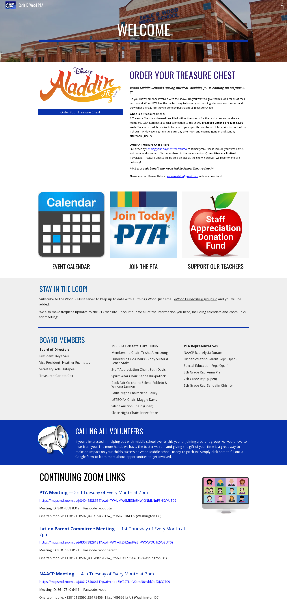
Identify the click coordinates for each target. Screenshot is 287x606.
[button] (282, 5)
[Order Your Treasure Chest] (80, 112)
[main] (143, 31)
